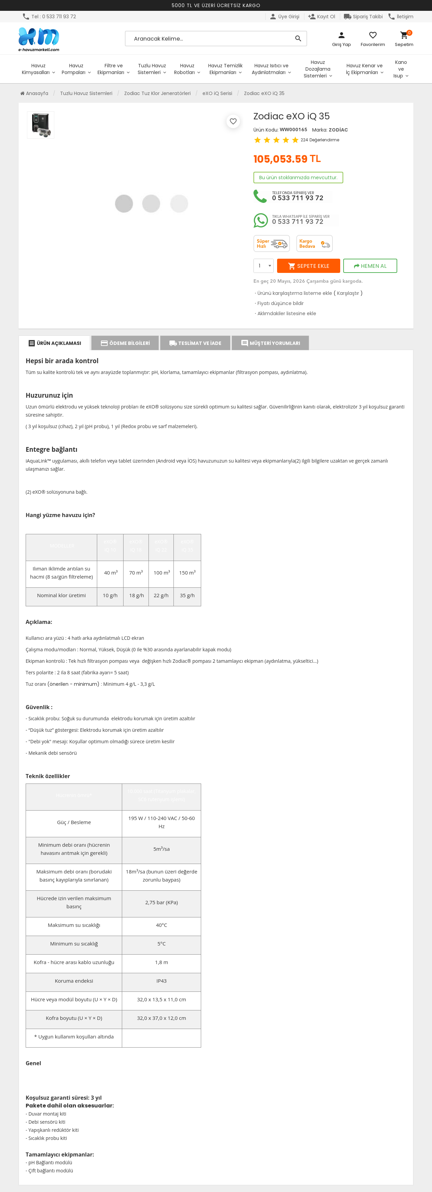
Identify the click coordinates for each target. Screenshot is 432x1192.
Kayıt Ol (321, 16)
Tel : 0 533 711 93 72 (49, 16)
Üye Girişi (284, 16)
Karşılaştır (348, 293)
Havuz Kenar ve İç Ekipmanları (364, 69)
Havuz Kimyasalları (36, 69)
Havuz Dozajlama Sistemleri (317, 69)
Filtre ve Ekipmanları (111, 69)
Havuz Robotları (184, 69)
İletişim (400, 16)
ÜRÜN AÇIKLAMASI (54, 343)
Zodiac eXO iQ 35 (264, 93)
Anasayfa (34, 93)
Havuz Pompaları (73, 69)
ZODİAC (338, 129)
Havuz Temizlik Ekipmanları (225, 69)
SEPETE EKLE (308, 266)
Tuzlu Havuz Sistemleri (152, 69)
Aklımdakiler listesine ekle (284, 313)
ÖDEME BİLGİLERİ (125, 343)
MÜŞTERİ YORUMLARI (270, 343)
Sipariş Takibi (363, 16)
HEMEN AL (370, 266)
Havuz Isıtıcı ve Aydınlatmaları (270, 69)
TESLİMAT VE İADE (195, 343)
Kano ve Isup (400, 69)
